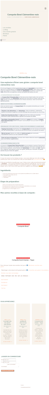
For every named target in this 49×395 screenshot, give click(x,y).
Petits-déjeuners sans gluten (23, 224)
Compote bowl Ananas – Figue (23, 260)
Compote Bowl (23, 226)
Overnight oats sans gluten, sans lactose (7, 322)
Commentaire (4, 364)
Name (2, 359)
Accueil (9, 17)
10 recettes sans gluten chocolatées (38, 270)
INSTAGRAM (4, 279)
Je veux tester (6, 341)
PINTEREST (4, 285)
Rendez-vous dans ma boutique (9, 273)
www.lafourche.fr (38, 159)
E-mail (2, 361)
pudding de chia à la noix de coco (23, 322)
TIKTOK (3, 288)
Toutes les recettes (16, 17)
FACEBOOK (4, 282)
